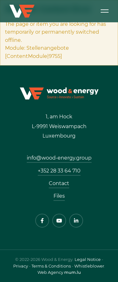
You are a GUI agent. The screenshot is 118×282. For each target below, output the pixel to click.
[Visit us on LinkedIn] (76, 221)
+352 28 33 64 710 (59, 171)
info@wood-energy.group (59, 158)
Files (59, 196)
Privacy (20, 265)
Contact (59, 183)
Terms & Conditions (51, 265)
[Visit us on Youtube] (59, 221)
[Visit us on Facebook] (42, 221)
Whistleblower (89, 265)
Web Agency (50, 272)
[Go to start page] (59, 93)
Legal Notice (88, 259)
